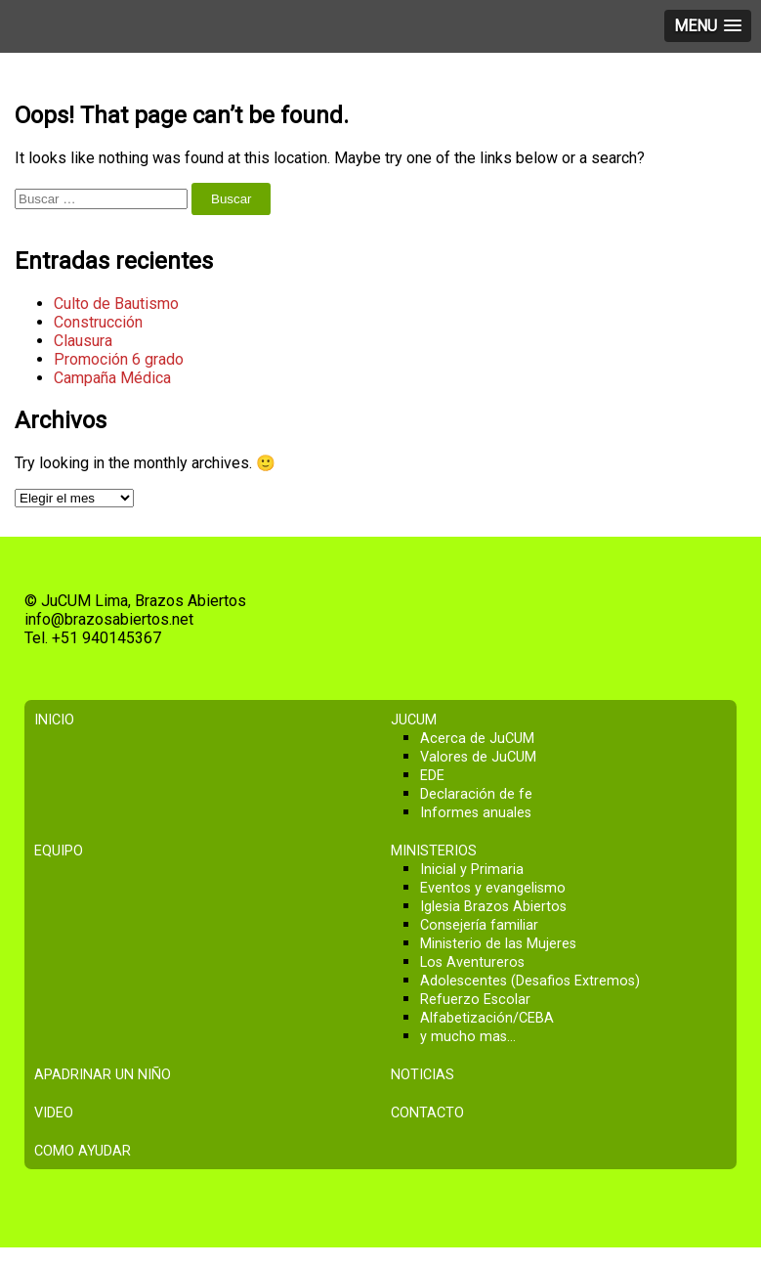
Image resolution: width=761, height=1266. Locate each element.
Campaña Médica (112, 378)
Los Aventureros (472, 962)
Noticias (422, 1075)
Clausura (83, 340)
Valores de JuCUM (478, 757)
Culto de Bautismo (116, 303)
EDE (432, 775)
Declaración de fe (476, 794)
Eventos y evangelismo (493, 888)
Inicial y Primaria (472, 869)
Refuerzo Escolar (475, 999)
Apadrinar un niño (102, 1075)
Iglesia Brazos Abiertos (493, 906)
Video (53, 1113)
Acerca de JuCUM (477, 738)
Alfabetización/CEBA (487, 1018)
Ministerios (434, 851)
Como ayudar (82, 1151)
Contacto (427, 1113)
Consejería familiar (479, 925)
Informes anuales (475, 813)
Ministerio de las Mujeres (498, 944)
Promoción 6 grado (119, 359)
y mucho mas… (468, 1036)
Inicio (54, 720)
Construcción (98, 322)
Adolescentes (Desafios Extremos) (530, 981)
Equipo (58, 851)
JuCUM (414, 720)
